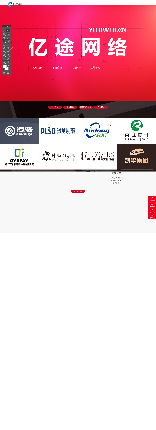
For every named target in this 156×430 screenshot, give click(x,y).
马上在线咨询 (78, 191)
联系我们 (149, 4)
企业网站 (54, 107)
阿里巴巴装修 (85, 107)
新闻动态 (136, 4)
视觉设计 (101, 107)
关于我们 (122, 4)
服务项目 (109, 4)
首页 (87, 4)
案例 (97, 4)
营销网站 (70, 107)
